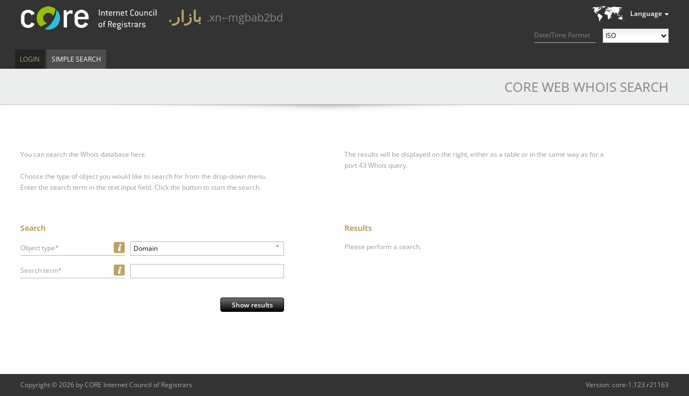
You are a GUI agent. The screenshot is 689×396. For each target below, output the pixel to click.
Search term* (41, 270)
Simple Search (76, 59)
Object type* (39, 247)
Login (30, 59)
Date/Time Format (562, 35)
